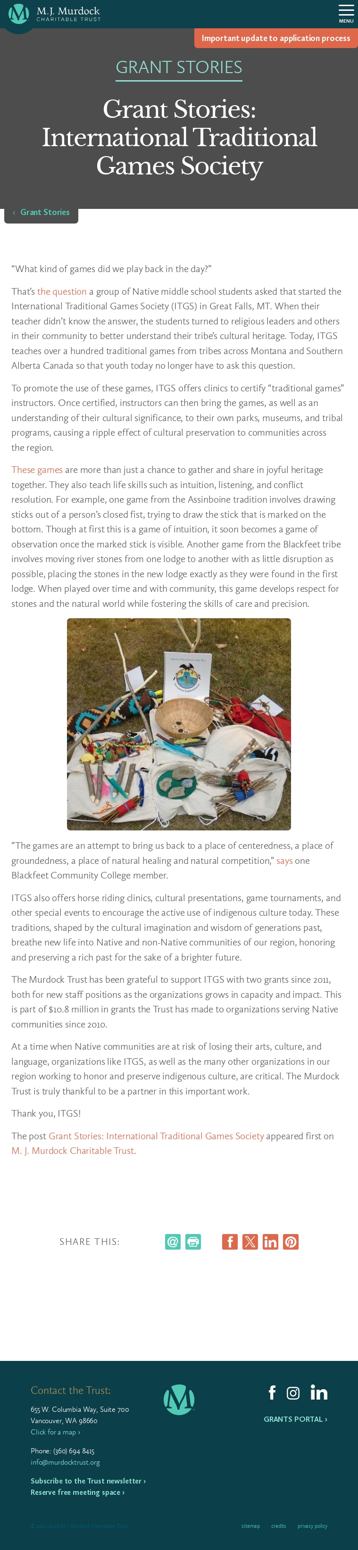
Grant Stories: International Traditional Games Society (156, 1136)
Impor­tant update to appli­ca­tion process (276, 38)
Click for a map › (55, 1431)
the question (62, 291)
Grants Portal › (295, 1419)
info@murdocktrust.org (65, 1462)
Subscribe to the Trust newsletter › (88, 1480)
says (284, 860)
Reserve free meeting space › (78, 1492)
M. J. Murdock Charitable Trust (72, 1150)
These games (37, 469)
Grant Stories (45, 212)
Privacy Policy (312, 1526)
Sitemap (250, 1526)
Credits (278, 1526)
